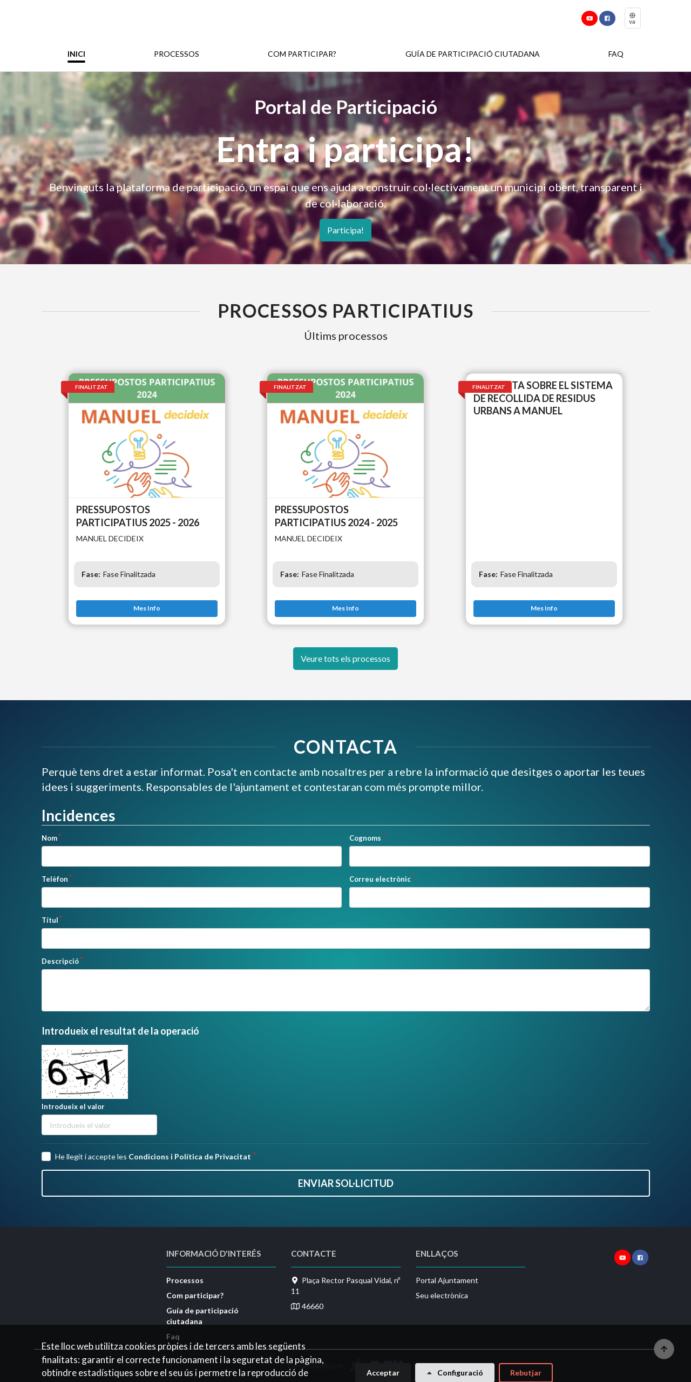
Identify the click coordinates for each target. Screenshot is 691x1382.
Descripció (60, 961)
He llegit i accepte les (153, 1156)
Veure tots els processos (345, 658)
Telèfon (55, 879)
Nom (49, 838)
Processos (176, 53)
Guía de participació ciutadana (472, 53)
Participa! (345, 230)
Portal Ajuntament (447, 1280)
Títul (50, 920)
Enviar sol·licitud (346, 1183)
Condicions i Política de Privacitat (189, 1156)
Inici (76, 53)
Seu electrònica (442, 1295)
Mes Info (146, 608)
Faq (616, 53)
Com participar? (302, 53)
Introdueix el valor (73, 1106)
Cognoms (365, 838)
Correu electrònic (380, 879)
